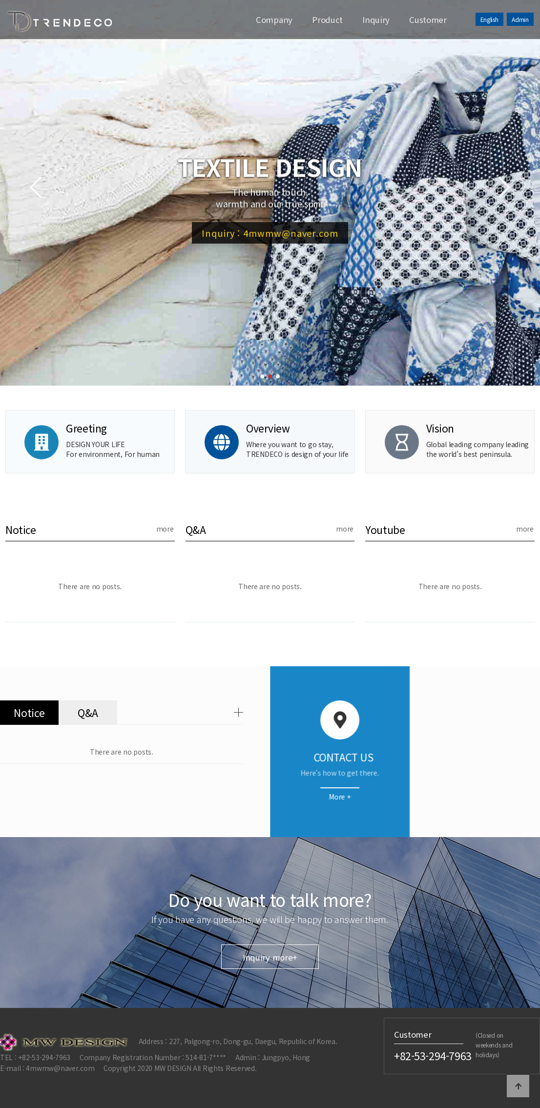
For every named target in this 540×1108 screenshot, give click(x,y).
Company (274, 19)
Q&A (196, 529)
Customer (428, 19)
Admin (520, 19)
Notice (20, 529)
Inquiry (376, 19)
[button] (262, 376)
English (489, 19)
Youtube (385, 529)
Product (327, 19)
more (165, 528)
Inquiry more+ (270, 1046)
